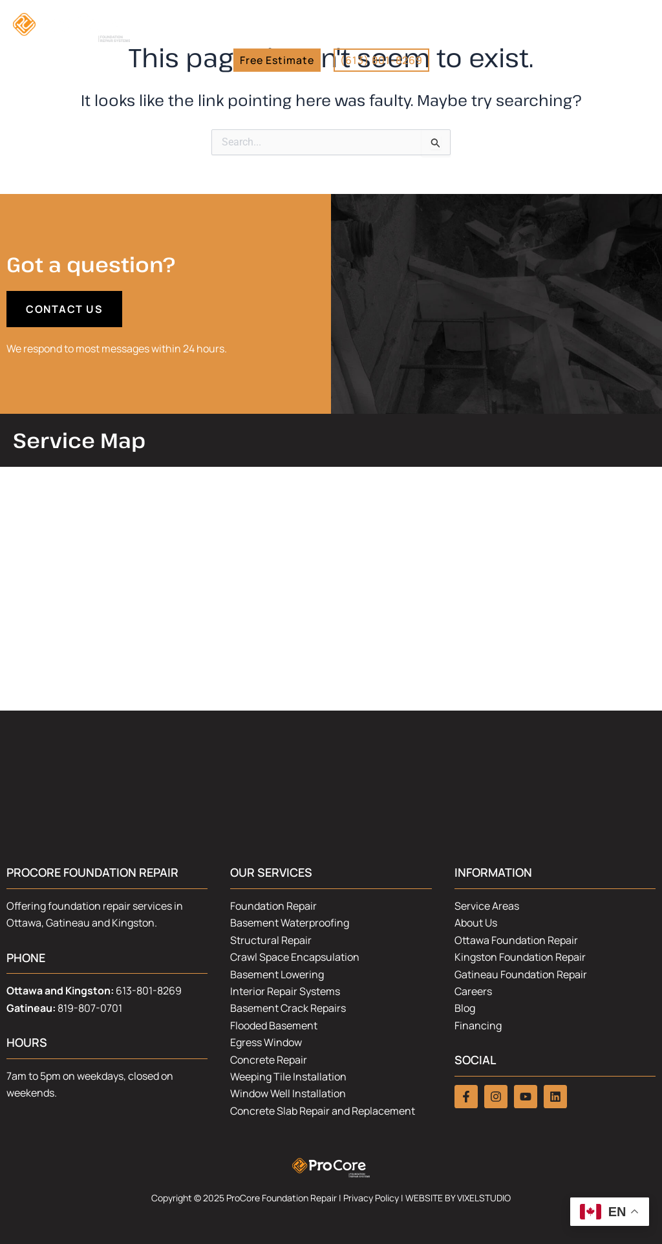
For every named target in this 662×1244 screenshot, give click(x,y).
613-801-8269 (149, 990)
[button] (646, 37)
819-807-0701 (90, 1008)
